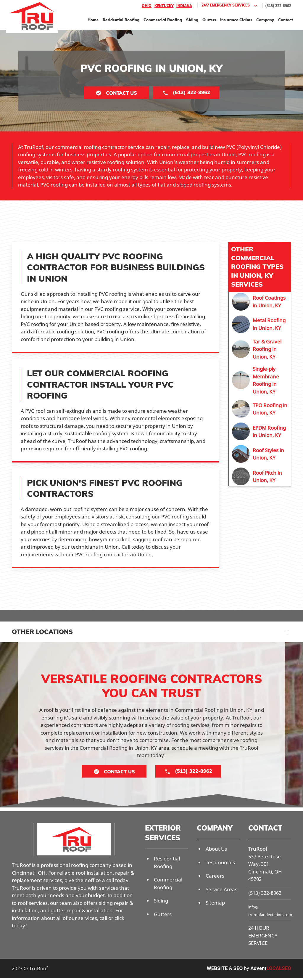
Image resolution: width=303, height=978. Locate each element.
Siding (192, 19)
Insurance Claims (236, 19)
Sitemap (215, 902)
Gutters (209, 19)
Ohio (147, 6)
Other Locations (42, 631)
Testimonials (220, 862)
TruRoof (257, 848)
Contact (285, 19)
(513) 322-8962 (278, 6)
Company (265, 19)
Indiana (184, 6)
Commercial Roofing (163, 19)
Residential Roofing (121, 19)
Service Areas (221, 889)
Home (93, 19)
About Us (216, 848)
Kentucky (164, 6)
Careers (215, 875)
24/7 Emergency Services (230, 6)
